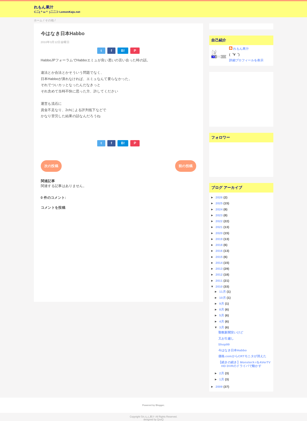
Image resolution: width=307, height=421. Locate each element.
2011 (219, 280)
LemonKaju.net (69, 11)
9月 (222, 303)
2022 (219, 221)
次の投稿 (51, 166)
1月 (222, 379)
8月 (222, 309)
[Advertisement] (236, 99)
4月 (222, 321)
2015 (219, 257)
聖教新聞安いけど (230, 332)
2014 (219, 262)
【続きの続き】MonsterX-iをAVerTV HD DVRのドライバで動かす (244, 364)
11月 (223, 291)
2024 (219, 209)
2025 (219, 203)
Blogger (160, 405)
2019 (219, 239)
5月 (222, 315)
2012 (219, 274)
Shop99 (224, 344)
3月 (222, 327)
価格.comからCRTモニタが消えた (242, 356)
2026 (219, 197)
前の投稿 (186, 166)
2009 (219, 386)
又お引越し (226, 338)
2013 (219, 268)
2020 (219, 233)
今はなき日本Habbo (232, 350)
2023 (219, 215)
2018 (219, 245)
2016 (219, 250)
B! (123, 51)
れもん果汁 (44, 7)
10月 (223, 297)
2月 (222, 373)
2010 (219, 286)
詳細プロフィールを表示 (246, 60)
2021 (219, 227)
